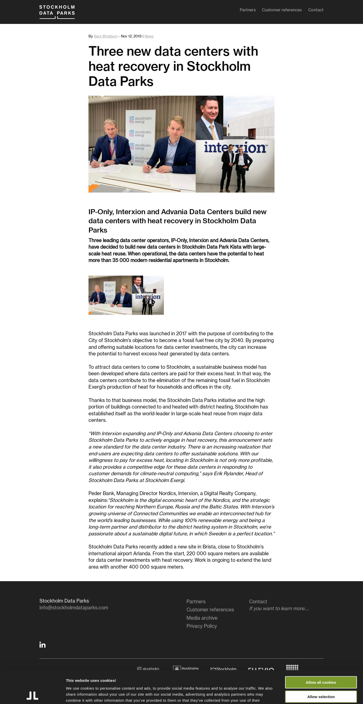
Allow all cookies (321, 649)
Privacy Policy (202, 626)
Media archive (202, 618)
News (149, 36)
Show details (264, 694)
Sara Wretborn (106, 36)
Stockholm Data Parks (61, 14)
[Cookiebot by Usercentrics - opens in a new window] (33, 694)
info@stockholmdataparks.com (73, 608)
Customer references (282, 11)
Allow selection (321, 664)
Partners (248, 11)
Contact (316, 11)
